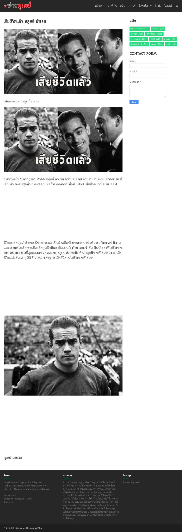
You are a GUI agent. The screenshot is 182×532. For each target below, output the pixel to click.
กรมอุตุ (134, 34)
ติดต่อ (158, 6)
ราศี (168, 44)
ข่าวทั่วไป (112, 6)
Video (155, 28)
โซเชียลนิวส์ (136, 44)
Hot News (136, 28)
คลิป (122, 6)
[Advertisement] (63, 212)
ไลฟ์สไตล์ (144, 6)
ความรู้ (132, 6)
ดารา (153, 44)
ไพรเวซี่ (168, 6)
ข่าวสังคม (135, 39)
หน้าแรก (99, 6)
